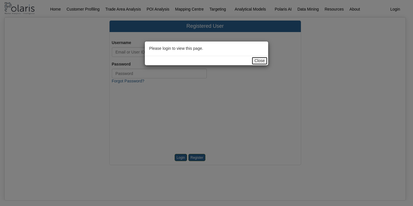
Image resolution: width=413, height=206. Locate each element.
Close (259, 60)
